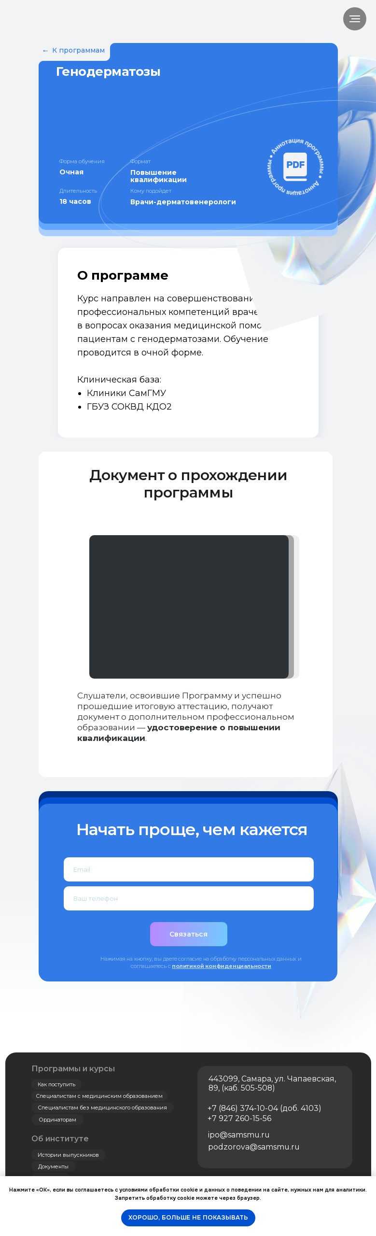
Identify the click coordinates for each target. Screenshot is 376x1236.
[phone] (189, 898)
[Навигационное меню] (354, 18)
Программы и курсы (73, 1068)
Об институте (60, 1138)
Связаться (188, 934)
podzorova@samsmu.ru (254, 1146)
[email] (189, 869)
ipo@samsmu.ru (239, 1134)
